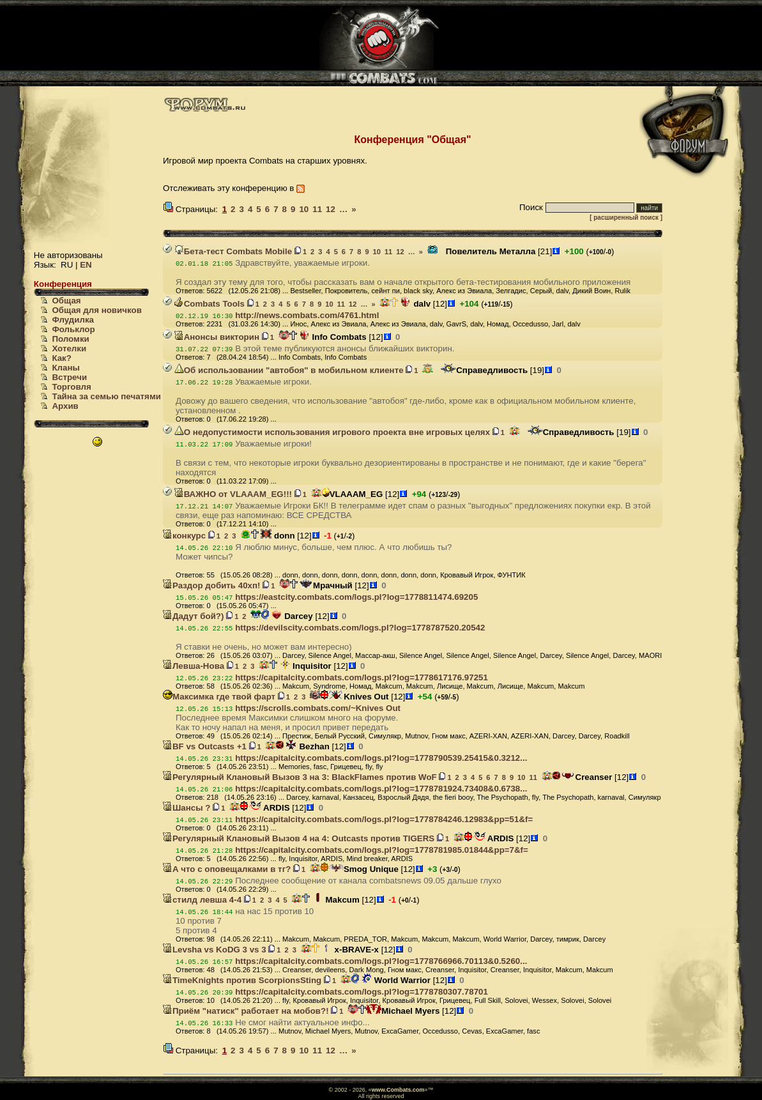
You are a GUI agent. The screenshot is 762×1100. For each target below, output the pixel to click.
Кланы (65, 367)
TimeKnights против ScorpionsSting (242, 980)
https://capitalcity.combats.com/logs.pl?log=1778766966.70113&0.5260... (381, 961)
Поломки (70, 339)
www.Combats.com (398, 1090)
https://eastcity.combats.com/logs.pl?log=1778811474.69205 (356, 597)
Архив (65, 406)
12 (330, 209)
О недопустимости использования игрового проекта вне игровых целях (332, 432)
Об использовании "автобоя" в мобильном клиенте (289, 370)
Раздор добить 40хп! (212, 585)
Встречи (69, 377)
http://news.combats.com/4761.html (307, 315)
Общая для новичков (96, 310)
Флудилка (73, 320)
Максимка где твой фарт (219, 696)
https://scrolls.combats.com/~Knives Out (317, 708)
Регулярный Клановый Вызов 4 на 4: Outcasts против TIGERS (298, 838)
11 (317, 209)
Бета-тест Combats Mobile (233, 251)
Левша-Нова (193, 666)
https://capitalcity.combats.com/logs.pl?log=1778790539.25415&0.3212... (381, 758)
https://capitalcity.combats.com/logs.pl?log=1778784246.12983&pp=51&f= (384, 819)
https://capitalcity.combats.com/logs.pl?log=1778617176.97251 (361, 677)
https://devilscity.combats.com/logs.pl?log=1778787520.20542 (360, 627)
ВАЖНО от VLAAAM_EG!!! (233, 494)
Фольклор (73, 329)
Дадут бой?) (193, 616)
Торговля (71, 387)
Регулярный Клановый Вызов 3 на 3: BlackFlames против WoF (300, 777)
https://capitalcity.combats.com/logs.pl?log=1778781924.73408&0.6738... (381, 788)
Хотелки (69, 348)
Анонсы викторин (216, 337)
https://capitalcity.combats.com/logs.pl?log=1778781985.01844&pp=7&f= (381, 850)
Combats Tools (209, 304)
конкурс (184, 535)
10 (304, 209)
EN (86, 265)
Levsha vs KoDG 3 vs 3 (214, 949)
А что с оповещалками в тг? (227, 869)
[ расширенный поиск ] (626, 217)
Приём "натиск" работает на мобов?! (246, 1011)
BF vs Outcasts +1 (205, 746)
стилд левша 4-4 (202, 900)
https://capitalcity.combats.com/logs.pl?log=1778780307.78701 (361, 992)
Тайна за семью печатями (106, 396)
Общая (66, 300)
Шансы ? (187, 808)
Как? (62, 358)
